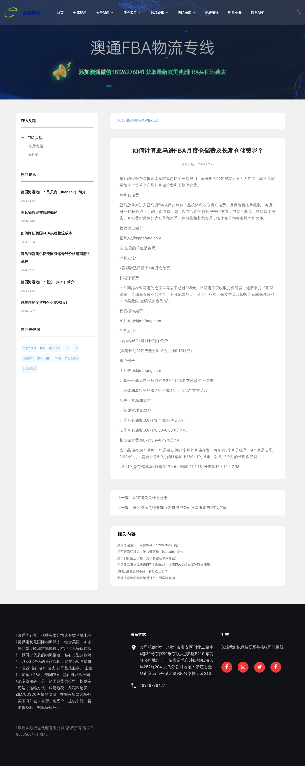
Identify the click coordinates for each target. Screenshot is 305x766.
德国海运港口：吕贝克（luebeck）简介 (53, 192)
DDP (66, 348)
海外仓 (33, 154)
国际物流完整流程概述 (39, 213)
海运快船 (35, 146)
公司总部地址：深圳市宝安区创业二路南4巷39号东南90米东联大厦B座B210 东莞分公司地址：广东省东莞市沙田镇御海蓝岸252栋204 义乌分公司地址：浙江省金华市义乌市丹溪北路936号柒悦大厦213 (242, 660)
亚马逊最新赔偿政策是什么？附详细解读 (146, 578)
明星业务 (235, 12)
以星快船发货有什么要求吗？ (44, 303)
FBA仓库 (184, 12)
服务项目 (130, 12)
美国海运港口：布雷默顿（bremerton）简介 (148, 545)
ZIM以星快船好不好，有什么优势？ (142, 571)
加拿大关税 (29, 348)
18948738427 (217, 685)
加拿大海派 (71, 358)
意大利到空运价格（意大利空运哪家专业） (147, 558)
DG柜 (58, 358)
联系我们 (258, 12)
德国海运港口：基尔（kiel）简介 (47, 282)
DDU (75, 348)
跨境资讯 (157, 12)
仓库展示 (80, 12)
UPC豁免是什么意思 (150, 497)
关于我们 (102, 12)
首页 (60, 12)
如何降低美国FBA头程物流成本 (46, 233)
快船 (42, 348)
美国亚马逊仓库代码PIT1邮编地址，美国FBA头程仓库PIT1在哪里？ (165, 565)
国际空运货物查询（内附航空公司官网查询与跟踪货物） (181, 507)
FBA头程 (35, 137)
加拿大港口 (44, 358)
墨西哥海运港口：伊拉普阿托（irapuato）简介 (150, 551)
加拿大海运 (29, 368)
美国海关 (54, 348)
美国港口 (28, 358)
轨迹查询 (212, 12)
